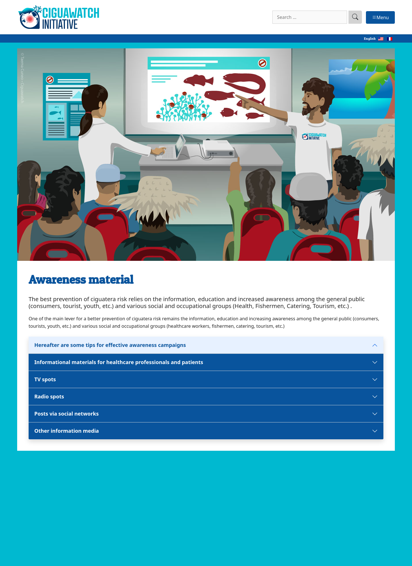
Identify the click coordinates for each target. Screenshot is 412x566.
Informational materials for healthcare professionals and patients (119, 362)
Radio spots (49, 396)
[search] (355, 17)
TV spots (45, 379)
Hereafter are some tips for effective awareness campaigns (110, 344)
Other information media (66, 430)
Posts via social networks (67, 413)
